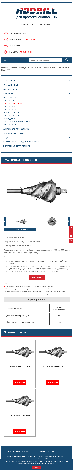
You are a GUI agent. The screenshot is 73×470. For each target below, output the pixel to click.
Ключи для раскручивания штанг (17, 122)
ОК (36, 467)
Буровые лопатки (11, 110)
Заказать (36, 277)
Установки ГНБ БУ (10, 85)
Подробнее (20, 383)
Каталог (13, 68)
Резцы (5, 138)
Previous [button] (5, 221)
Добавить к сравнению (20, 229)
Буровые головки (11, 107)
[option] (21, 221)
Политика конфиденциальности (20, 456)
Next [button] (69, 221)
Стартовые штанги (11, 113)
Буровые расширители (45, 68)
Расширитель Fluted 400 (20, 366)
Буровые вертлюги (11, 116)
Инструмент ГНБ (26, 68)
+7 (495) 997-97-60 (29, 39)
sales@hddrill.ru (14, 45)
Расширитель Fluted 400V (20, 415)
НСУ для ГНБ (8, 94)
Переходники (9, 119)
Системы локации (11, 89)
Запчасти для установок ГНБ (16, 129)
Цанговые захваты (11, 125)
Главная (4, 68)
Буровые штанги (10, 101)
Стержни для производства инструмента (22, 142)
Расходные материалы (13, 133)
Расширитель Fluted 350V (53, 366)
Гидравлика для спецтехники (16, 146)
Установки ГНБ (9, 81)
